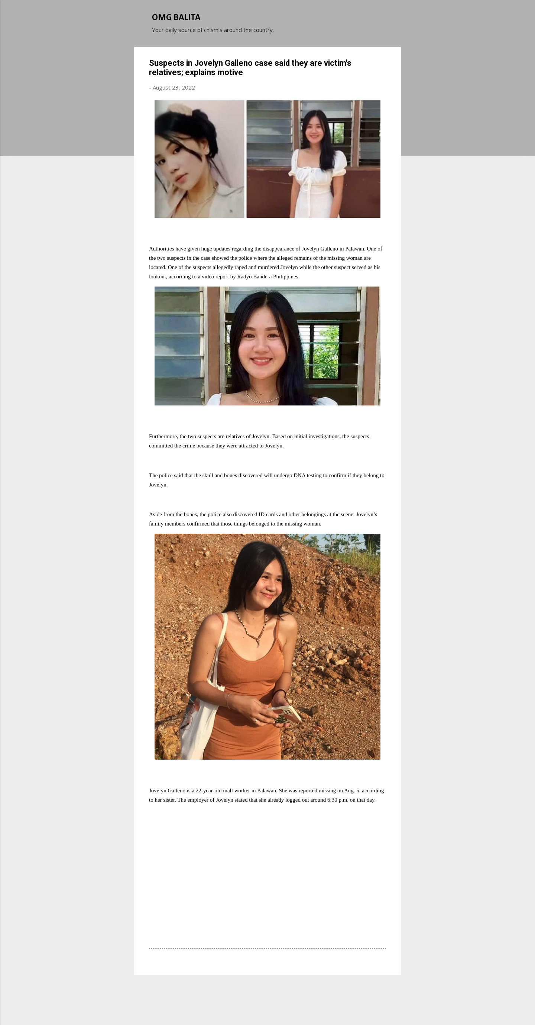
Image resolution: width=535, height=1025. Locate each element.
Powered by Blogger (267, 991)
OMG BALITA (176, 17)
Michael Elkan (285, 1005)
